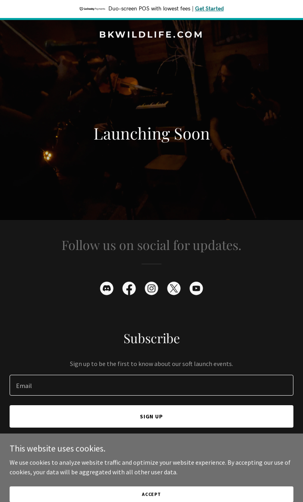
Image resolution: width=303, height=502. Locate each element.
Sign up (151, 416)
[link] (151, 35)
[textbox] (151, 385)
